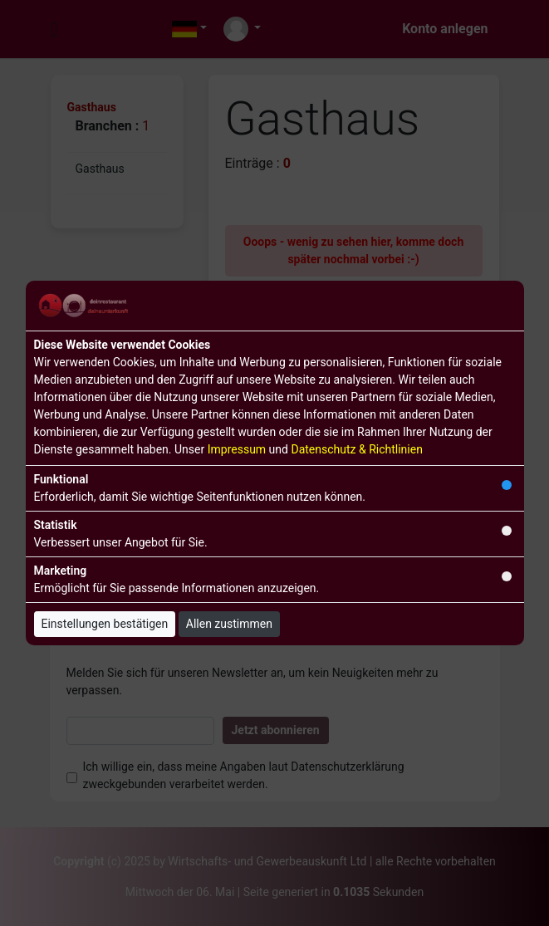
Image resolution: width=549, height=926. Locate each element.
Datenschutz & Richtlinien (356, 449)
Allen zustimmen (229, 623)
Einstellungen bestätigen (105, 623)
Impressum (237, 449)
